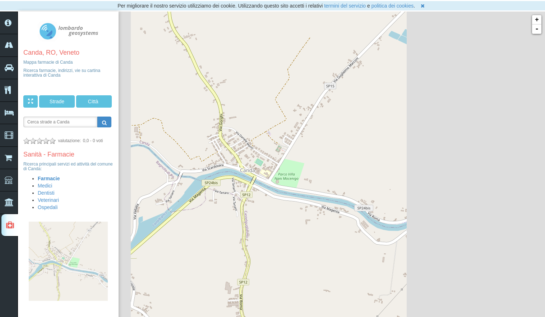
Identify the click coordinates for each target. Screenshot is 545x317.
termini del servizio (345, 6)
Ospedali (47, 207)
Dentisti (46, 193)
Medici (45, 186)
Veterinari (48, 200)
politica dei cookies (392, 6)
